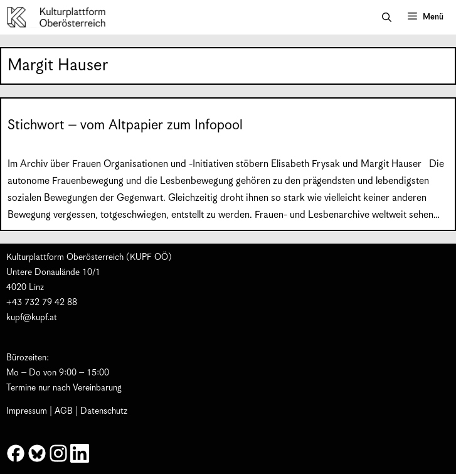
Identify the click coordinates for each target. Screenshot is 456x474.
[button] (387, 17)
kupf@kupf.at (31, 318)
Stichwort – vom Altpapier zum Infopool (125, 125)
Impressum (26, 411)
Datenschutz (103, 411)
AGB (64, 411)
